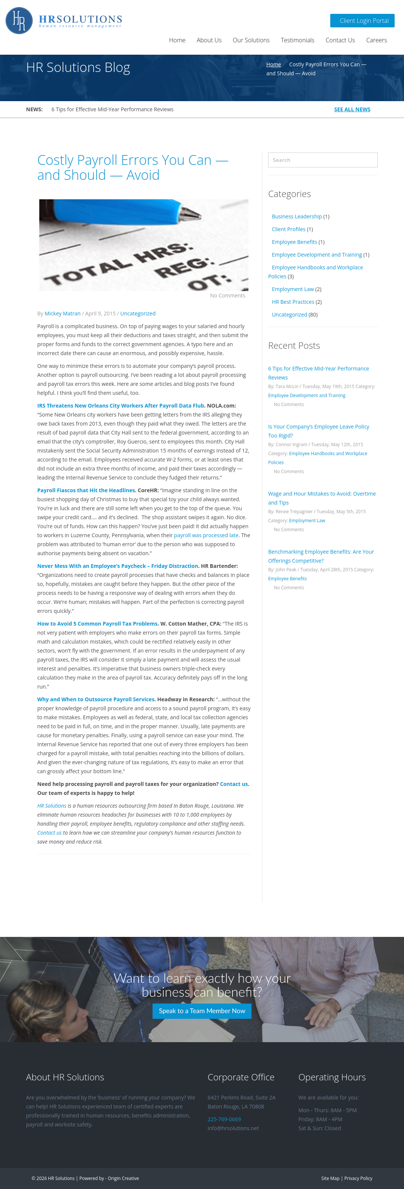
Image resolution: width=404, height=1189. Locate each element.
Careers (376, 40)
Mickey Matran (63, 313)
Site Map (330, 1178)
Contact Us (340, 40)
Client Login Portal (362, 20)
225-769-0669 (224, 1119)
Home (177, 40)
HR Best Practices (293, 301)
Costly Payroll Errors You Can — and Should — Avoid (133, 167)
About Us (209, 40)
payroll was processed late (206, 535)
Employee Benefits (294, 241)
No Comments (230, 295)
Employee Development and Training (317, 254)
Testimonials (298, 40)
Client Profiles (289, 229)
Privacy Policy (358, 1178)
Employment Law (293, 289)
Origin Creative (123, 1178)
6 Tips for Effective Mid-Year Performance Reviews (113, 109)
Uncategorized (137, 313)
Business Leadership (297, 216)
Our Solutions (251, 40)
